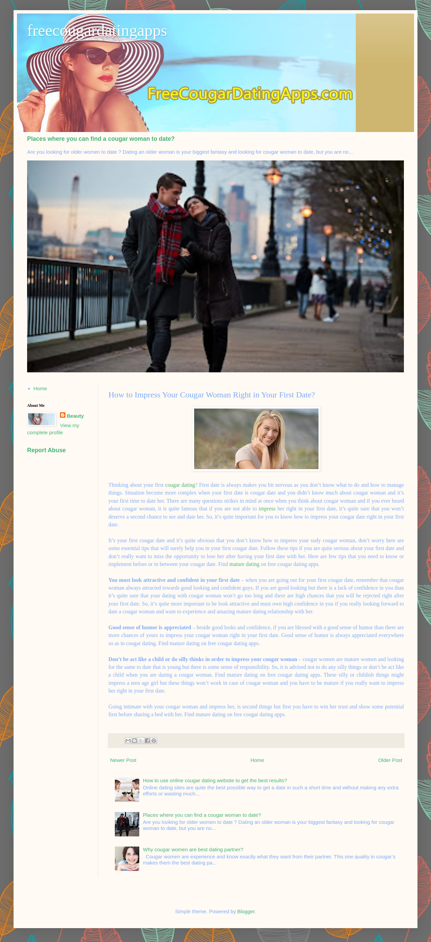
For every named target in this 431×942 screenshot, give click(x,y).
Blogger (245, 911)
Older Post (390, 760)
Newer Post (123, 760)
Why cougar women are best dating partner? (193, 849)
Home (257, 760)
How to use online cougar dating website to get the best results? (215, 780)
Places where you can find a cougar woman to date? (101, 138)
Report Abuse (46, 450)
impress (267, 508)
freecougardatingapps (97, 30)
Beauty (75, 416)
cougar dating (180, 485)
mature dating (245, 564)
